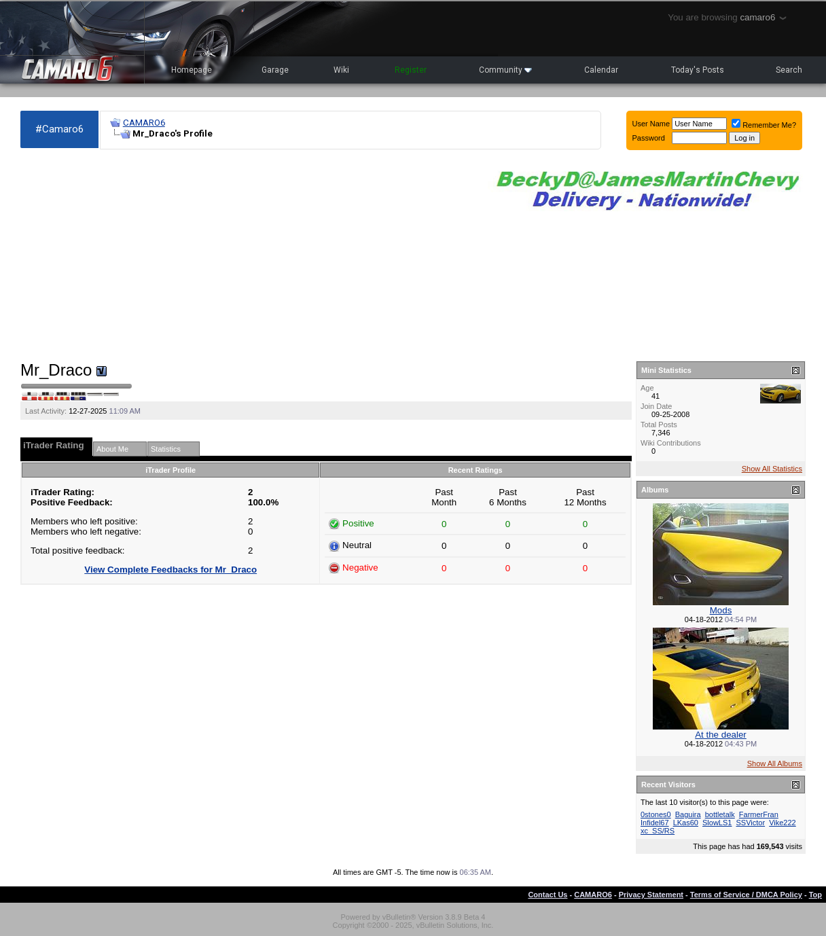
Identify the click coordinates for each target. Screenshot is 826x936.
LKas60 (685, 822)
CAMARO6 (144, 123)
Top (815, 894)
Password (648, 138)
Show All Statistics (772, 469)
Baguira (688, 814)
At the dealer (721, 735)
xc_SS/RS (658, 831)
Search (789, 70)
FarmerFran (758, 814)
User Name (651, 124)
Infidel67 (655, 822)
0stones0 (656, 814)
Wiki (341, 70)
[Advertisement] (247, 255)
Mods (721, 610)
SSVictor (751, 822)
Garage (275, 70)
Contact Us (547, 894)
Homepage (191, 70)
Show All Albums (774, 763)
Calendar (601, 70)
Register (411, 70)
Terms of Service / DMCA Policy (746, 894)
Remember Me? (764, 125)
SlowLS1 (717, 822)
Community (505, 70)
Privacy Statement (651, 894)
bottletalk (720, 814)
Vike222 (782, 822)
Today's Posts (697, 70)
